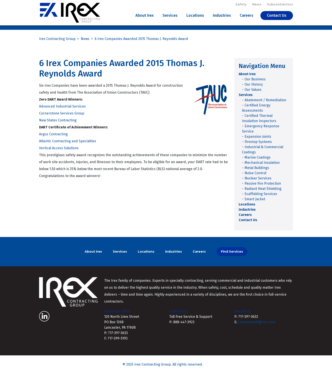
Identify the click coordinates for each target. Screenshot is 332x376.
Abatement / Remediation (265, 102)
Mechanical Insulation (262, 165)
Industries (222, 16)
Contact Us (276, 16)
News (256, 5)
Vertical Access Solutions (59, 151)
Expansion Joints (258, 139)
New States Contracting (58, 123)
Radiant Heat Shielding (263, 191)
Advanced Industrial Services (62, 109)
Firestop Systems (258, 144)
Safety (241, 5)
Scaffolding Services (261, 196)
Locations (195, 16)
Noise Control (255, 175)
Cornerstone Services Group (61, 116)
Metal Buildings (257, 170)
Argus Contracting (53, 137)
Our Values (253, 92)
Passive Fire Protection (263, 186)
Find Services (232, 254)
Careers (246, 16)
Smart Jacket (255, 201)
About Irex (144, 16)
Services (170, 16)
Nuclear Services (258, 181)
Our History (254, 87)
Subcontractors (280, 5)
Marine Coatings (258, 160)
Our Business (255, 82)
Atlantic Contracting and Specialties (67, 144)
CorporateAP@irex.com (256, 324)
